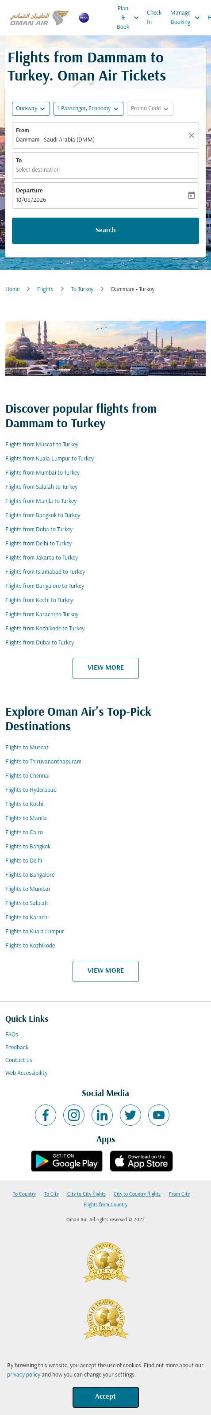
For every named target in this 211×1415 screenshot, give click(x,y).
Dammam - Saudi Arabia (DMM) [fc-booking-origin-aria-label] (55, 140)
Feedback (16, 1047)
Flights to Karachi (27, 917)
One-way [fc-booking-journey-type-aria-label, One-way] (26, 108)
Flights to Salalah (26, 903)
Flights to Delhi (23, 861)
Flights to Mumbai (27, 889)
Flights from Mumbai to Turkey (42, 473)
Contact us (18, 1060)
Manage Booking (187, 18)
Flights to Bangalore (29, 875)
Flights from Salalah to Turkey (41, 487)
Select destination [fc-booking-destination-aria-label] (38, 170)
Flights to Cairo (24, 832)
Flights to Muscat (27, 747)
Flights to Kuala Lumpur (34, 931)
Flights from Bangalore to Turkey (44, 586)
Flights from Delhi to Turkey (38, 544)
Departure (29, 191)
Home (12, 289)
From (22, 130)
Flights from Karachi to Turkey (41, 614)
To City (51, 1194)
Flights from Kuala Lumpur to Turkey (49, 459)
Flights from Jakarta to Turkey (41, 558)
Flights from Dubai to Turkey (39, 643)
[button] (88, 109)
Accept (105, 1396)
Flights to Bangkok (27, 847)
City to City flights (86, 1194)
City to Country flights (137, 1194)
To (19, 160)
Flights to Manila (26, 818)
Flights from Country (105, 1205)
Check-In (155, 18)
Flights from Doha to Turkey (39, 529)
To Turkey (82, 289)
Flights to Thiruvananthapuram (43, 762)
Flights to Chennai (27, 776)
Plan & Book (130, 18)
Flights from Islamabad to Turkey (45, 572)
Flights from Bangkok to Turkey (42, 515)
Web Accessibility (26, 1073)
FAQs (11, 1035)
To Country (24, 1194)
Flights (45, 289)
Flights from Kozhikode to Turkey (44, 628)
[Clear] (193, 135)
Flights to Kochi (24, 804)
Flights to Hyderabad (31, 790)
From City (179, 1194)
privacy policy (23, 1375)
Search (106, 230)
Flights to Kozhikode (30, 946)
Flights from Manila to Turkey (41, 501)
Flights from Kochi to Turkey (39, 600)
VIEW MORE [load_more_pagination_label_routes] (106, 667)
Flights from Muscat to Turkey (41, 444)
